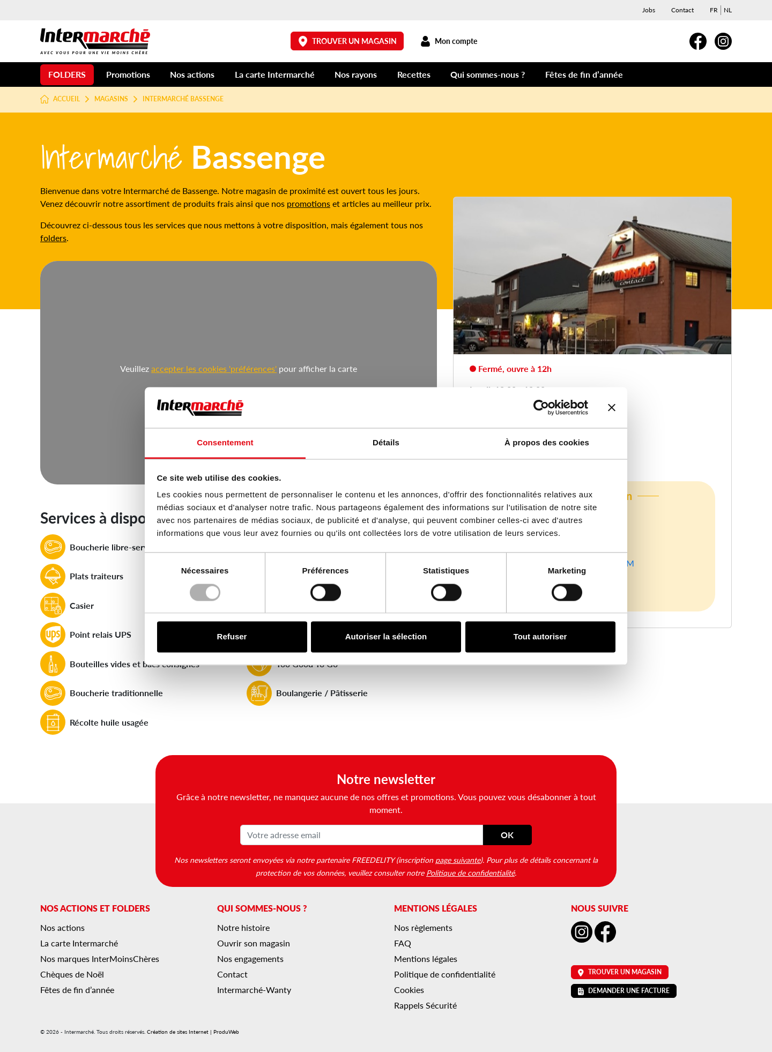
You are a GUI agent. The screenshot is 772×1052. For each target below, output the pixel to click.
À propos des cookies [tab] (546, 442)
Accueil (60, 99)
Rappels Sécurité (425, 1005)
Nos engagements (250, 958)
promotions (308, 203)
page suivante (457, 859)
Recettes (413, 74)
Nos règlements (423, 927)
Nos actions (192, 74)
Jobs (648, 9)
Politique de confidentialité (470, 872)
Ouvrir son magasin (253, 943)
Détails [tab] (386, 442)
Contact (682, 9)
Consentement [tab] (225, 442)
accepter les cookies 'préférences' (214, 368)
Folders (67, 74)
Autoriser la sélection (386, 636)
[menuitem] (714, 10)
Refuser (232, 636)
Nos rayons (356, 74)
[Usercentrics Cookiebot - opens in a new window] (541, 407)
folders (53, 238)
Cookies (409, 989)
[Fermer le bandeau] (611, 407)
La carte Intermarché (275, 74)
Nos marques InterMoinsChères (99, 958)
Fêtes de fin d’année (584, 74)
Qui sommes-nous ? (487, 74)
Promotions (128, 74)
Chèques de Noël (72, 974)
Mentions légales (425, 958)
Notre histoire (243, 927)
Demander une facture (624, 990)
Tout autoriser (540, 636)
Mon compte (448, 41)
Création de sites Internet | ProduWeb (193, 1031)
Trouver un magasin (347, 41)
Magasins (111, 99)
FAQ (402, 943)
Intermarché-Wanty (254, 989)
